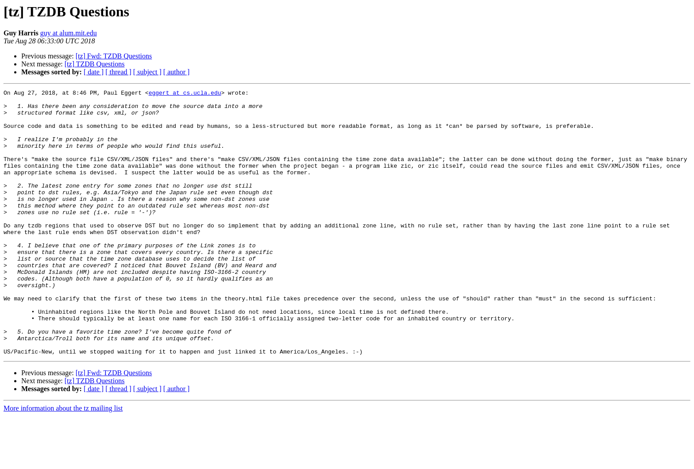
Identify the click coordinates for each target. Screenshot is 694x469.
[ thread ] (118, 72)
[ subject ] (147, 72)
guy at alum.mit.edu (68, 33)
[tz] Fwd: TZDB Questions (114, 56)
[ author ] (176, 72)
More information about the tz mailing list (63, 461)
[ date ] (94, 72)
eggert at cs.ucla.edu (185, 94)
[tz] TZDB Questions (95, 64)
